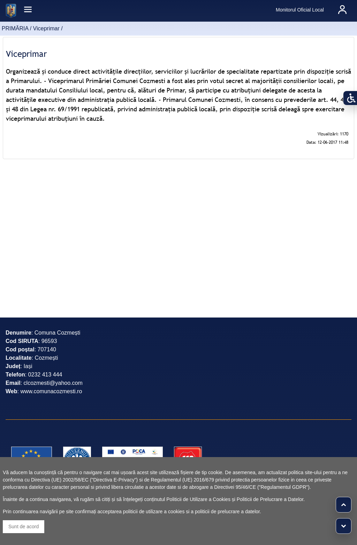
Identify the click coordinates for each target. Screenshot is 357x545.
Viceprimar (46, 28)
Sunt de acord (23, 526)
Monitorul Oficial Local (300, 9)
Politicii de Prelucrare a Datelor (270, 499)
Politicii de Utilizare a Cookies (198, 499)
